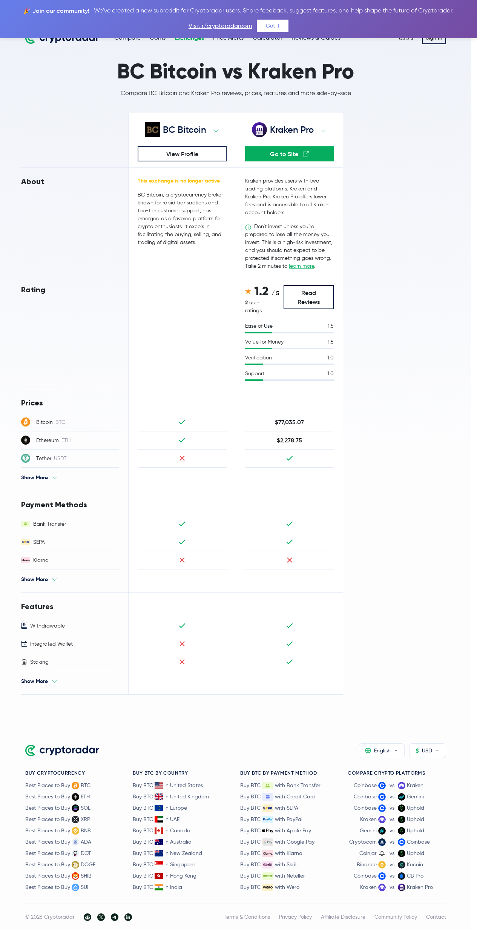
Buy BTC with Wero (269, 887)
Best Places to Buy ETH (57, 797)
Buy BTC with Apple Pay (275, 831)
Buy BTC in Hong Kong (164, 875)
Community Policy (395, 916)
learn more (301, 266)
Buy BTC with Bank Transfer (280, 785)
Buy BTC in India (157, 887)
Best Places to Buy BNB (58, 831)
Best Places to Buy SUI (56, 887)
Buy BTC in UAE (156, 819)
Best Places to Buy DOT (58, 853)
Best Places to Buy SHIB (58, 876)
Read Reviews (309, 297)
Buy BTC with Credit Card (278, 797)
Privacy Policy (295, 916)
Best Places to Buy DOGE (60, 865)
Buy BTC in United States (168, 785)
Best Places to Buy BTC (57, 785)
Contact (436, 916)
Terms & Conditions (247, 916)
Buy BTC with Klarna (271, 853)
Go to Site (289, 154)
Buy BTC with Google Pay (277, 842)
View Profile (182, 154)
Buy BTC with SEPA (269, 808)
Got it (272, 25)
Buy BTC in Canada (161, 830)
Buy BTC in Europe (160, 807)
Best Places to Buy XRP (57, 819)
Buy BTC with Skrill (269, 865)
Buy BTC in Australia (162, 841)
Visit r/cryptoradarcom (220, 25)
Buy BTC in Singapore (164, 864)
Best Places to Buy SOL (57, 808)
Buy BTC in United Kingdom (171, 796)
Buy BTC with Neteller (272, 876)
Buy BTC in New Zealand (167, 853)
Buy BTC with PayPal (271, 819)
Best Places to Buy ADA (58, 842)
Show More (34, 477)
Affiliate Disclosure (343, 916)
